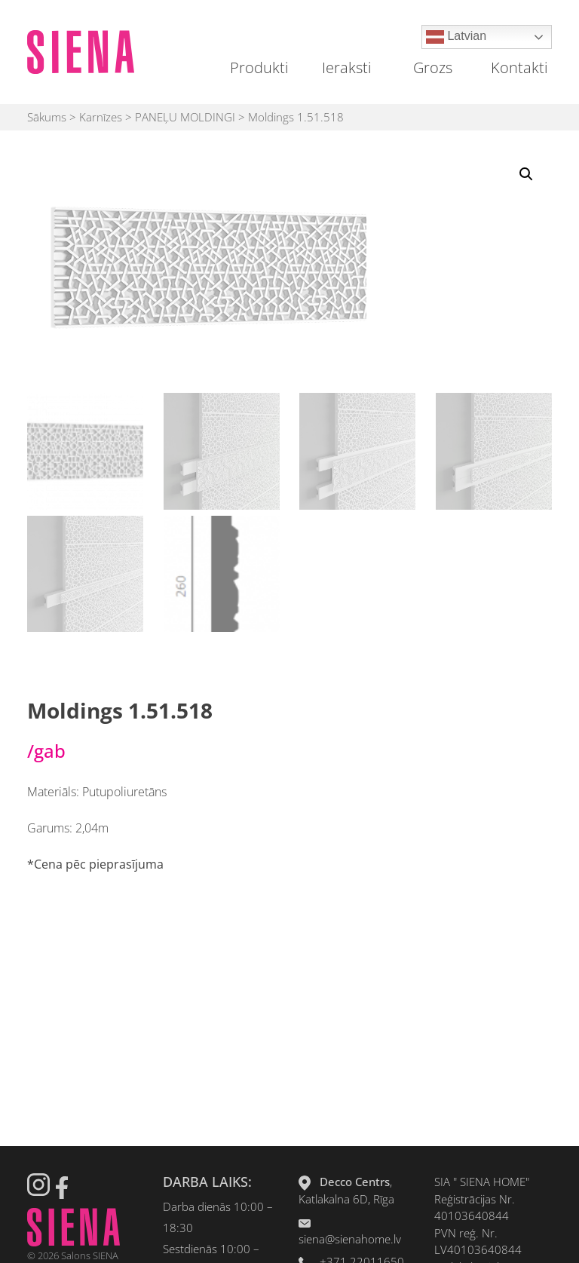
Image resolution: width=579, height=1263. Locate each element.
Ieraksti (347, 67)
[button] (526, 174)
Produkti (259, 67)
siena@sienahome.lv (350, 1238)
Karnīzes (100, 116)
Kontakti (519, 67)
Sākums (46, 116)
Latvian (456, 37)
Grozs (432, 67)
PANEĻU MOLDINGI (185, 116)
